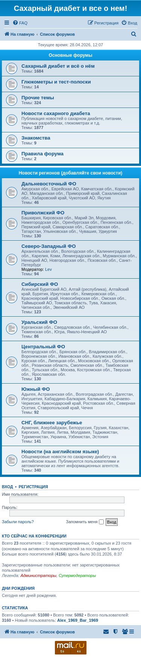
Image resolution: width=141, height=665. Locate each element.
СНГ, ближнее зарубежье (51, 422)
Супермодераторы (77, 575)
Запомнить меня (84, 522)
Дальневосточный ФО (48, 184)
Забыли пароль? (18, 521)
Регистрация (33, 486)
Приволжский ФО (42, 213)
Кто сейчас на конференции (34, 536)
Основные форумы (70, 55)
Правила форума (42, 153)
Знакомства (35, 138)
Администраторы (38, 575)
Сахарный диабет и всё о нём (58, 66)
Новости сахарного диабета (55, 113)
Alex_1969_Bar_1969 (77, 620)
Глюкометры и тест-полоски (56, 82)
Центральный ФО (43, 346)
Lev (48, 269)
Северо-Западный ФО (48, 246)
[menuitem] (19, 22)
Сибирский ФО (39, 284)
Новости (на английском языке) (60, 451)
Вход (7, 486)
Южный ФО (35, 389)
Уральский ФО (39, 322)
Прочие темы (37, 97)
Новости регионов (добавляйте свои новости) (71, 173)
